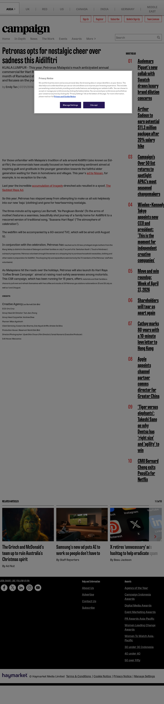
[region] (83, 92)
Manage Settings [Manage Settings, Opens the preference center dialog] (70, 105)
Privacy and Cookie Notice (65, 96)
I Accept (94, 105)
